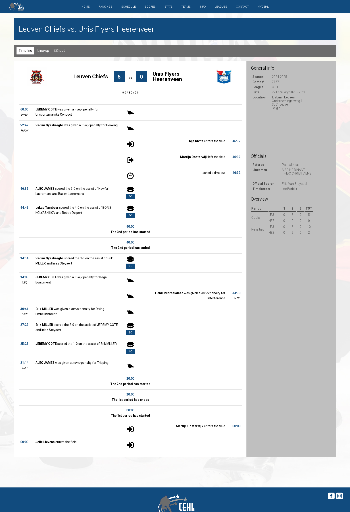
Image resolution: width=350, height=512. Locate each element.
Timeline (25, 50)
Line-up (43, 50)
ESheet (59, 50)
